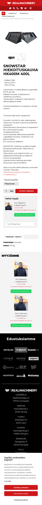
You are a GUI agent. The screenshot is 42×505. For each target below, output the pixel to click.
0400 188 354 (21, 318)
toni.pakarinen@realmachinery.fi (25, 210)
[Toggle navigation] (30, 8)
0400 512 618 (18, 208)
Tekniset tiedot (13, 237)
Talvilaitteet (24, 13)
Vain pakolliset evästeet (21, 493)
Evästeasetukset (21, 500)
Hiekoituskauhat (8, 16)
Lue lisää (7, 481)
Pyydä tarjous (26, 191)
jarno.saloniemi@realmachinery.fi (21, 320)
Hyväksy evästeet (21, 487)
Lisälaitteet (12, 13)
